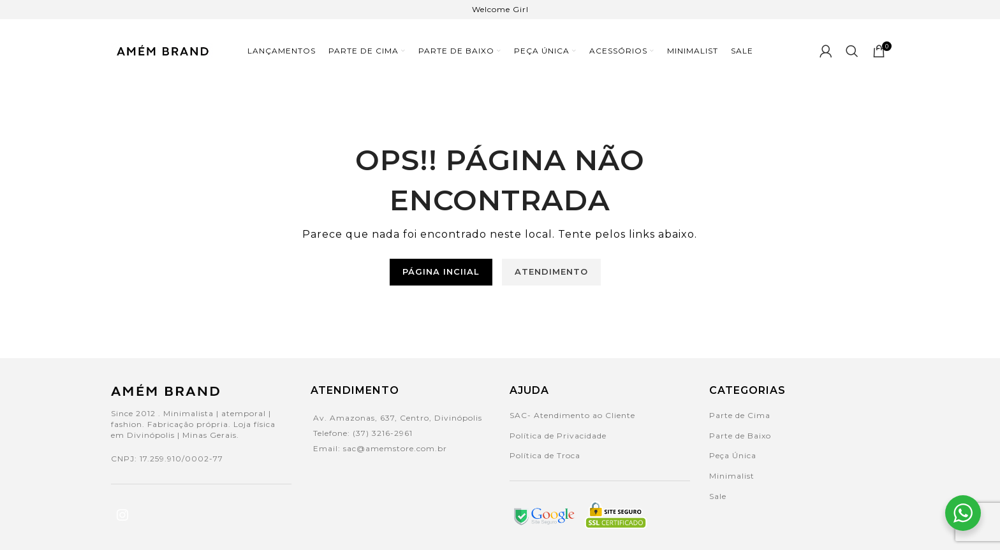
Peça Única (732, 455)
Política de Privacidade (558, 435)
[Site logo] (162, 50)
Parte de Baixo (740, 435)
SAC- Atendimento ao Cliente (572, 415)
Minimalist (731, 476)
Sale (717, 496)
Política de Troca (545, 455)
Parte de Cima (739, 415)
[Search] (852, 51)
